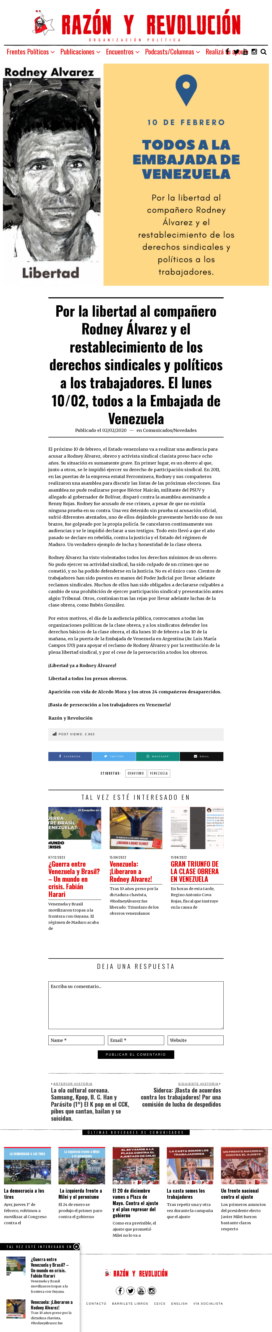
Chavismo (136, 773)
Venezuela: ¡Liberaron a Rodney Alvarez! (132, 871)
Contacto (96, 1303)
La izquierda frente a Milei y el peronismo (80, 1193)
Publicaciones (77, 51)
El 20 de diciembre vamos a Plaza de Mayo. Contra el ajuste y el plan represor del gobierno (135, 1203)
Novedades (185, 430)
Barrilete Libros (130, 1303)
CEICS (160, 1303)
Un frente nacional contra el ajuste (240, 1193)
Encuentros (120, 51)
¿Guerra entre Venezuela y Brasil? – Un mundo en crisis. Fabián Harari (71, 878)
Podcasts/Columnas (169, 51)
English (179, 1303)
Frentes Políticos (28, 51)
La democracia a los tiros (24, 1193)
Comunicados (157, 430)
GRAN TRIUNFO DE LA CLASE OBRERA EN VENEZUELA (197, 871)
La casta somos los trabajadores (186, 1193)
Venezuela (159, 773)
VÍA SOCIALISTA (208, 1303)
